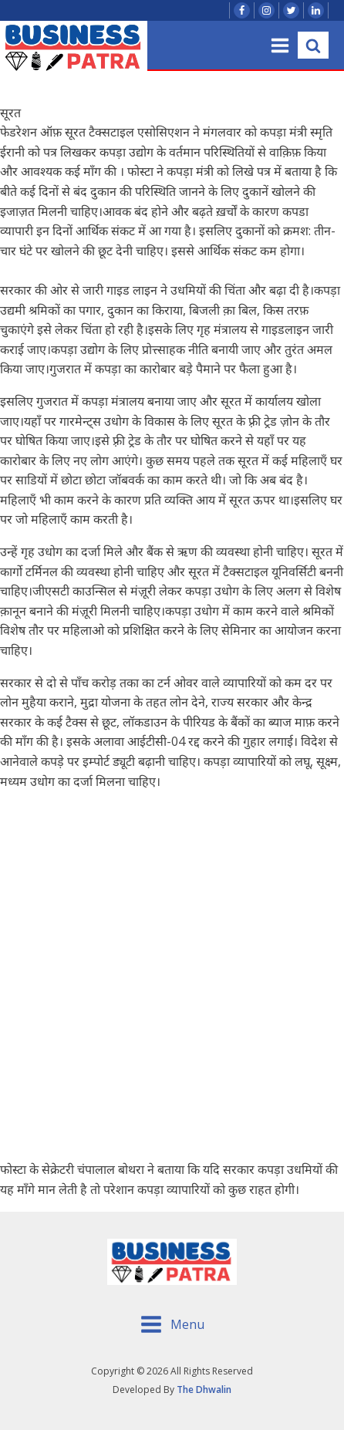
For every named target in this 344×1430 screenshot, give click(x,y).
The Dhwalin (204, 1389)
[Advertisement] (172, 976)
